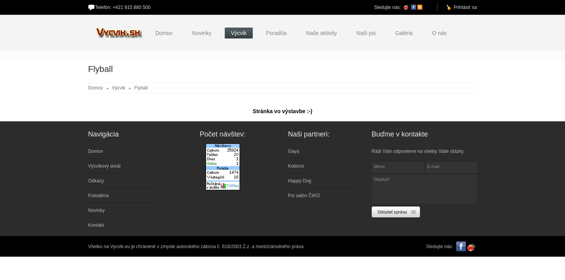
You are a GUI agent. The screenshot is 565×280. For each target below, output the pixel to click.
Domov (95, 88)
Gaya (293, 151)
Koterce (296, 166)
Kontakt (96, 225)
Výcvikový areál (104, 166)
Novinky (96, 210)
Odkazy (96, 181)
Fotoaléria (98, 195)
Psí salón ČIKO (304, 195)
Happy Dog (299, 181)
